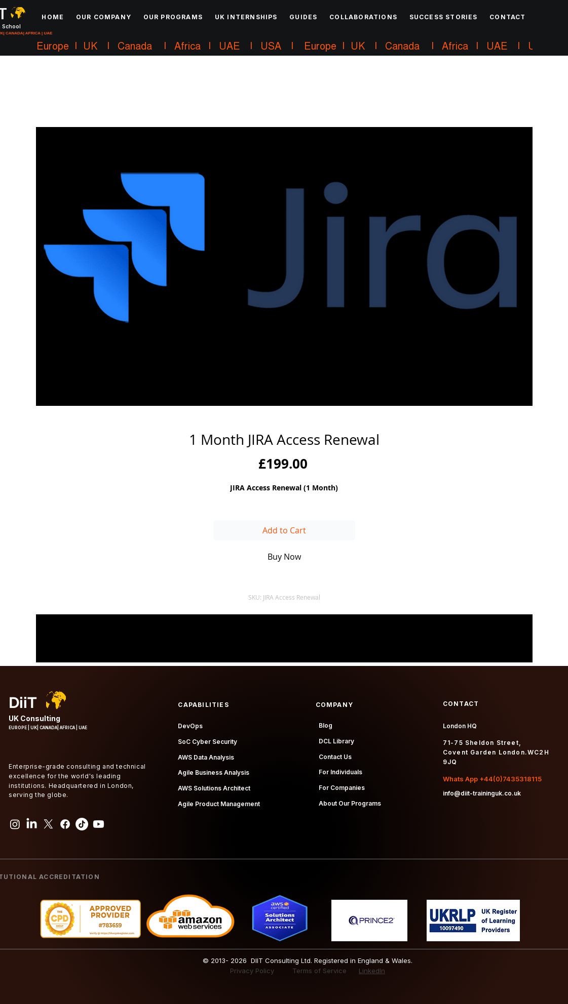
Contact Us (335, 757)
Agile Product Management (219, 804)
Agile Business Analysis (213, 772)
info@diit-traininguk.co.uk (482, 793)
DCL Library (336, 741)
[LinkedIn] (31, 824)
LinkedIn (372, 971)
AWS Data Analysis (206, 757)
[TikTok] (81, 824)
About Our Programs (350, 803)
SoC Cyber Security (207, 741)
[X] (48, 824)
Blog (325, 725)
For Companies (342, 787)
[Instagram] (15, 824)
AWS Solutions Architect (214, 788)
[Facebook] (65, 824)
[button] (103, 16)
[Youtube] (98, 824)
